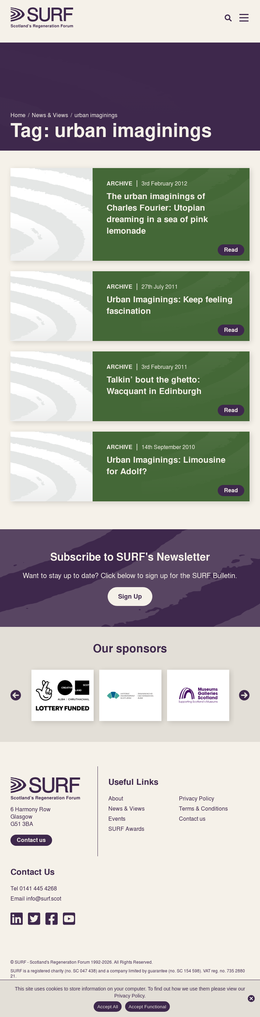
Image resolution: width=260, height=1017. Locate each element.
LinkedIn (16, 918)
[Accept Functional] (251, 998)
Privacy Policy (196, 798)
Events (116, 818)
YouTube (69, 918)
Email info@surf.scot (35, 898)
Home (41, 18)
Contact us (31, 840)
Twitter (34, 918)
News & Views (126, 808)
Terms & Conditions (203, 808)
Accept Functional (147, 1006)
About (115, 798)
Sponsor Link (62, 695)
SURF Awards (126, 829)
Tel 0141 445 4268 (33, 888)
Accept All (107, 1006)
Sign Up (130, 596)
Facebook (51, 918)
